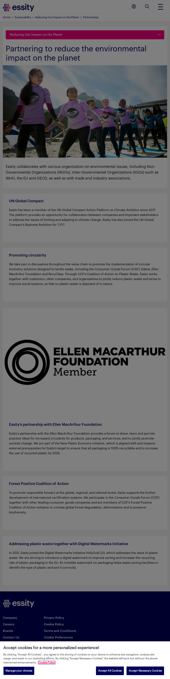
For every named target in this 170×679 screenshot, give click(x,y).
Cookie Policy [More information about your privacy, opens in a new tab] (46, 662)
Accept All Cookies (110, 670)
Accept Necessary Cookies (145, 670)
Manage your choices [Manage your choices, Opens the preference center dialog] (19, 670)
